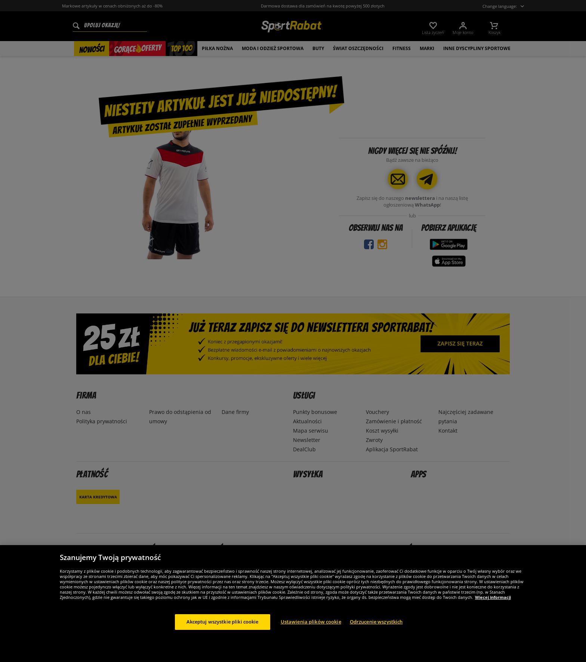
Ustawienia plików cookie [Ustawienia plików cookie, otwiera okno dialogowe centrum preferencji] (311, 621)
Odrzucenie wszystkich (376, 621)
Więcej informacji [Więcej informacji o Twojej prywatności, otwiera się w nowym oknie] (493, 597)
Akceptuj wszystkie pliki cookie (222, 621)
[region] (293, 603)
